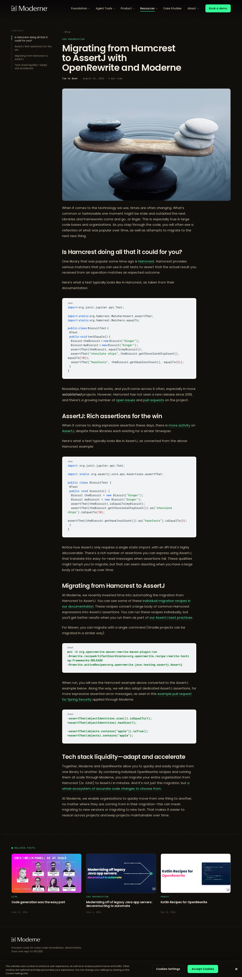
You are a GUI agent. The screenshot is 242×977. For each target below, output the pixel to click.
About (192, 8)
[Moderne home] (29, 8)
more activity (179, 425)
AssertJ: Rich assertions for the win (33, 48)
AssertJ (68, 431)
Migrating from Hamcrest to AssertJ (31, 57)
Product (126, 8)
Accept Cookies (203, 969)
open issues (125, 400)
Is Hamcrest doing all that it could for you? (31, 39)
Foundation (79, 8)
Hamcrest (146, 261)
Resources (147, 8)
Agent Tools (104, 8)
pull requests (153, 400)
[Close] (236, 969)
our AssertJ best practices (170, 617)
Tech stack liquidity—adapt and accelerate (31, 66)
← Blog (66, 31)
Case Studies (172, 8)
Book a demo (218, 8)
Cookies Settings (168, 969)
